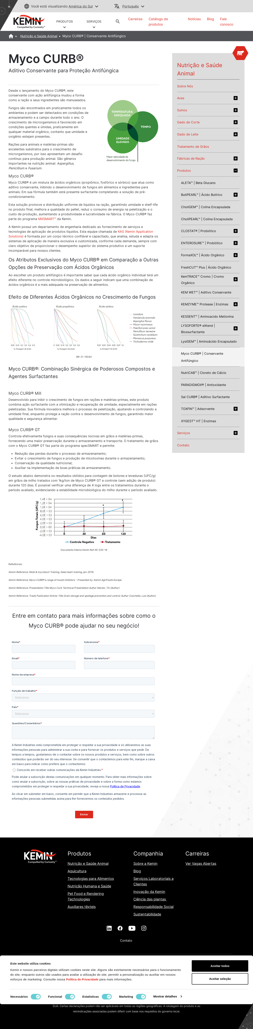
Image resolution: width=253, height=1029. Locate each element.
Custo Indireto (130, 964)
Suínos (182, 110)
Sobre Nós (185, 86)
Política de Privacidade (154, 978)
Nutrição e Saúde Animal (38, 36)
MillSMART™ (47, 219)
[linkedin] (109, 928)
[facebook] (120, 928)
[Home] (11, 36)
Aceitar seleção (220, 1003)
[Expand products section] (236, 170)
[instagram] (143, 928)
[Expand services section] (236, 433)
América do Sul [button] (81, 6)
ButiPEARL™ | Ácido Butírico (201, 195)
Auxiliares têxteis (82, 907)
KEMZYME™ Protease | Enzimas (204, 304)
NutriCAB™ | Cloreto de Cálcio (203, 373)
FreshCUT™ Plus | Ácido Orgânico (206, 267)
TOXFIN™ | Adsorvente (197, 409)
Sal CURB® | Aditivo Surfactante (205, 397)
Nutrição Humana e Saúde (89, 886)
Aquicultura (77, 871)
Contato (183, 445)
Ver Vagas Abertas (200, 863)
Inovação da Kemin (149, 892)
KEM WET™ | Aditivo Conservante (206, 292)
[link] (29, 21)
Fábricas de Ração (191, 158)
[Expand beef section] (236, 122)
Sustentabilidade (147, 914)
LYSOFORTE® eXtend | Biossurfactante (198, 329)
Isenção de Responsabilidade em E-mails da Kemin (149, 971)
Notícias (194, 19)
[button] (96, 7)
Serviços (183, 433)
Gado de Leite (187, 134)
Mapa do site (123, 978)
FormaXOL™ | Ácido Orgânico (202, 255)
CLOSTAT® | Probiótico (198, 231)
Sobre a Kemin (145, 863)
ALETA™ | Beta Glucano (198, 183)
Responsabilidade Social (153, 907)
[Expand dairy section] (236, 134)
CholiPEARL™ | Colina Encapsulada (207, 219)
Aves (180, 98)
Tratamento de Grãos (193, 147)
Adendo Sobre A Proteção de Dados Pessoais (85, 964)
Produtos (184, 170)
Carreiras (135, 19)
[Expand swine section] (236, 110)
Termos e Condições (188, 978)
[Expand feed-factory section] (236, 158)
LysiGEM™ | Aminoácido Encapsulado (209, 341)
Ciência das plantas (150, 899)
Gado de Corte (188, 122)
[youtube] (131, 928)
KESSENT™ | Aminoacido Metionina (207, 316)
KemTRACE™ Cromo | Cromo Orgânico (202, 279)
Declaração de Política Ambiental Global (171, 964)
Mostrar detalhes (165, 1021)
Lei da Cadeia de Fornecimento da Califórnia (80, 978)
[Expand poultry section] (236, 98)
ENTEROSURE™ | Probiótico (202, 243)
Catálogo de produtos (158, 21)
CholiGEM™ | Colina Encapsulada (205, 207)
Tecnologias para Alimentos (91, 879)
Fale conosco (226, 21)
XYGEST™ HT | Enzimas (198, 421)
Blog (210, 19)
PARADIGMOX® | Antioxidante (203, 385)
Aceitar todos (220, 990)
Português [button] (130, 6)
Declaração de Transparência (91, 971)
